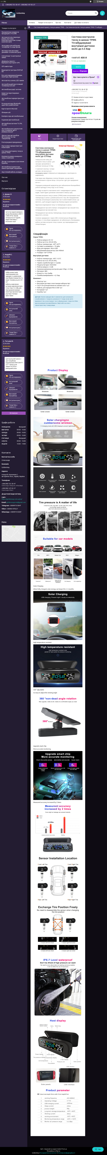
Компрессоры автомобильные (13, 116)
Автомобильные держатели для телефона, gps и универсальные (12, 130)
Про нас (58, 22)
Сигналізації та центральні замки (11, 56)
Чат (98, 1149)
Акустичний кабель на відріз (12, 172)
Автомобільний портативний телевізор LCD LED (12, 85)
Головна (32, 22)
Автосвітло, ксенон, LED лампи (13, 80)
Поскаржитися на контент (48, 1153)
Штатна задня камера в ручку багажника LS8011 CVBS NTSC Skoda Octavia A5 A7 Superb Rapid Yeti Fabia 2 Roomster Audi (14, 216)
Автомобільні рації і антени (11, 89)
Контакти (67, 22)
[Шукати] (95, 13)
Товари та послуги (44, 22)
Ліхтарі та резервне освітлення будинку (13, 162)
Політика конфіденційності (66, 1153)
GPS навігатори (7, 66)
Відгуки (5, 181)
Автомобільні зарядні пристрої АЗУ (13, 99)
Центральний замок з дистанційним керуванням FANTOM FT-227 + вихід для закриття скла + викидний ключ (14, 363)
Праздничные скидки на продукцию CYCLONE (10, 32)
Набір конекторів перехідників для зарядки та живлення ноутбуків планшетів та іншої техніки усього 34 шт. (14, 277)
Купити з (80, 71)
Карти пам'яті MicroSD (9, 109)
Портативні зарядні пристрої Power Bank (12, 146)
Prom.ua (64, 1149)
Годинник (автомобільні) (10, 120)
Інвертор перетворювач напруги (10, 93)
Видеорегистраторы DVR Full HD (12, 70)
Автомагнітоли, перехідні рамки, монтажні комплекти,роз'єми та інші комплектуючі (11, 39)
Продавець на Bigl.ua (53, 1151)
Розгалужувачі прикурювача (12, 142)
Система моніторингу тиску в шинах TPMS (49, 27)
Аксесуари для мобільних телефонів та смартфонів (11, 46)
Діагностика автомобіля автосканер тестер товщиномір (10, 137)
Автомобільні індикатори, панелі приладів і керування (12, 167)
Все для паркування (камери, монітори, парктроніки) (12, 76)
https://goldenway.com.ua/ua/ (12, 499)
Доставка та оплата (81, 22)
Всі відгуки (14, 413)
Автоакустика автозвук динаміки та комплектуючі (11, 51)
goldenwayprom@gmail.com (16, 502)
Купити (78, 67)
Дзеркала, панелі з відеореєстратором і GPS (11, 62)
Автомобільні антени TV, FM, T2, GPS (12, 124)
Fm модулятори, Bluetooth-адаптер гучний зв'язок (11, 104)
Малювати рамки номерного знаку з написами (12, 157)
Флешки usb (6, 112)
